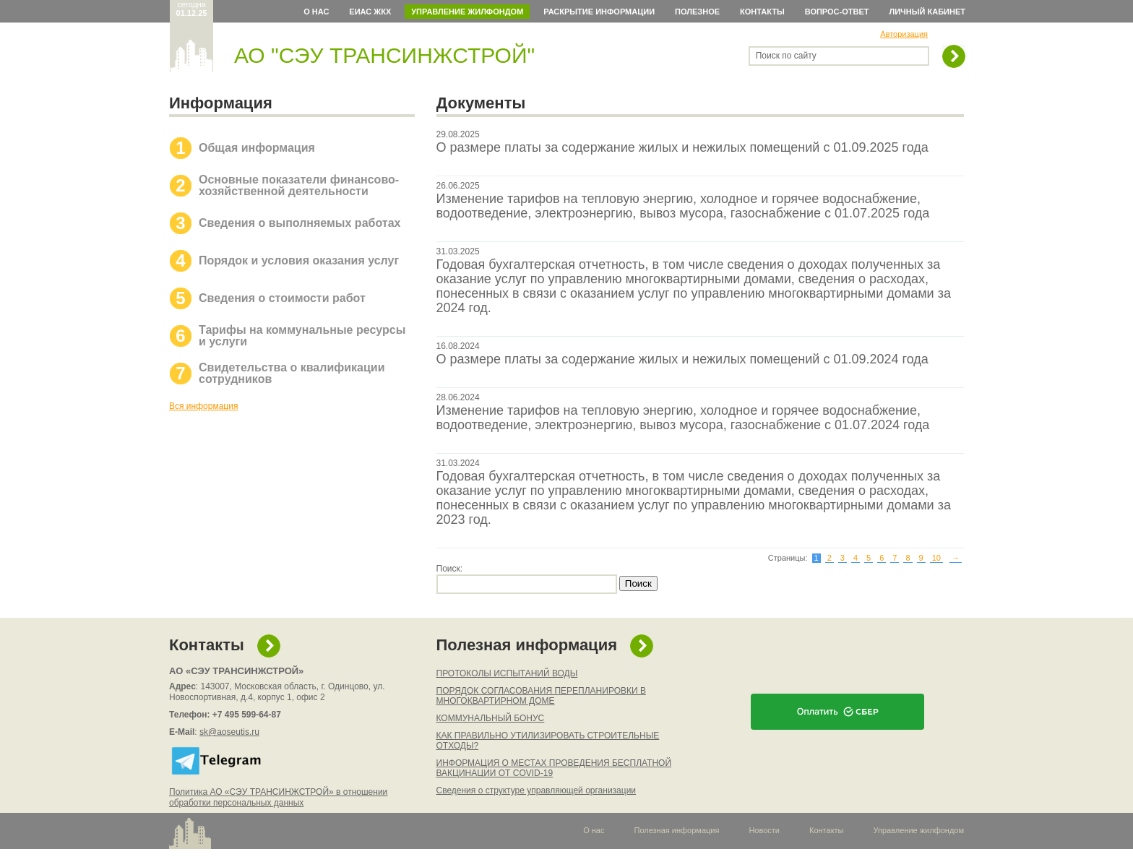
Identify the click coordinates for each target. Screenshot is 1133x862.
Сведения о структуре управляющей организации (536, 790)
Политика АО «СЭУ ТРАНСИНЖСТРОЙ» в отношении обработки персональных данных (278, 797)
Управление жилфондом (467, 11)
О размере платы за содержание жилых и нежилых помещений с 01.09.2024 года (682, 359)
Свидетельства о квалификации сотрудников (292, 373)
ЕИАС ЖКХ (370, 11)
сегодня (191, 8)
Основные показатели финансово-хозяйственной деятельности (299, 185)
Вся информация (203, 406)
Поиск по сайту (786, 56)
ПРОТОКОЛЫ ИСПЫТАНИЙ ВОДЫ (507, 673)
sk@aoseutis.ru (229, 732)
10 (936, 557)
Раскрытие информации (599, 11)
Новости (764, 830)
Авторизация (904, 34)
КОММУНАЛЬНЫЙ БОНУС (490, 718)
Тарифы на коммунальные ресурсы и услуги (302, 336)
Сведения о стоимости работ (282, 298)
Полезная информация (527, 645)
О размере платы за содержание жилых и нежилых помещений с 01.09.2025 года (682, 147)
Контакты (762, 11)
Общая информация (257, 148)
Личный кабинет (927, 11)
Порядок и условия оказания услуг (299, 260)
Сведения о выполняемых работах (299, 223)
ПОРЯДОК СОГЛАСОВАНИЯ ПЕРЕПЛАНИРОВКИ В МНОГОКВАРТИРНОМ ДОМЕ (541, 696)
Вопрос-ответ (837, 11)
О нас (316, 11)
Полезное (697, 11)
